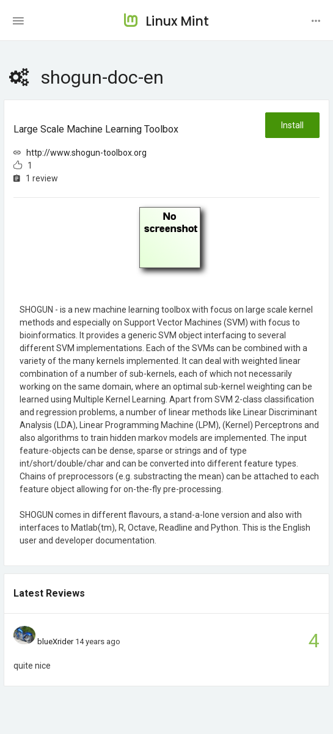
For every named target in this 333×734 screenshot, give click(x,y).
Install (292, 125)
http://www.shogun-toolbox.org (86, 153)
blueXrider (55, 641)
